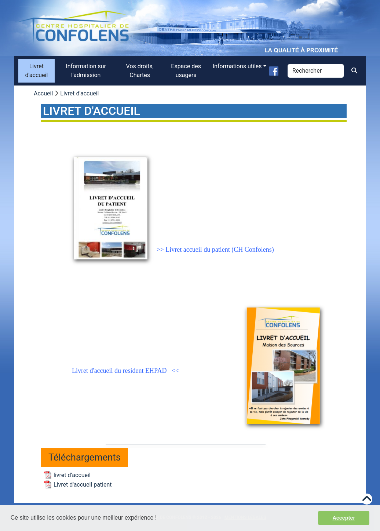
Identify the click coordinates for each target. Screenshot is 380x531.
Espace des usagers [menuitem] (186, 71)
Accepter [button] (343, 518)
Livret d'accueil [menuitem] (36, 71)
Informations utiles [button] (237, 66)
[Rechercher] (316, 71)
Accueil (43, 93)
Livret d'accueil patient (83, 484)
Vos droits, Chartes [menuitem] (140, 71)
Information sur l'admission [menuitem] (86, 71)
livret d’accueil (72, 475)
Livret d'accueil (79, 93)
